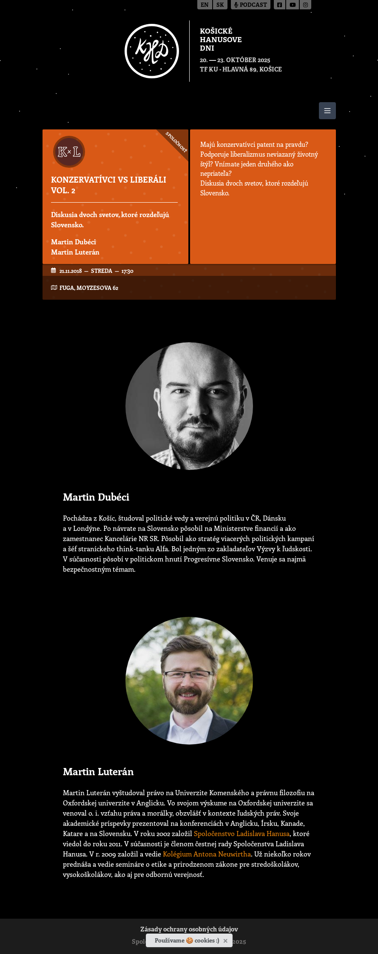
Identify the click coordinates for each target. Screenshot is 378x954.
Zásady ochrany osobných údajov (189, 930)
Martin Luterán (75, 251)
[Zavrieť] (226, 939)
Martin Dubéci (73, 241)
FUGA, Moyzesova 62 (89, 287)
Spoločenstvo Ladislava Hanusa (242, 833)
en (205, 5)
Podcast (250, 5)
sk (220, 5)
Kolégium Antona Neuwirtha (207, 853)
